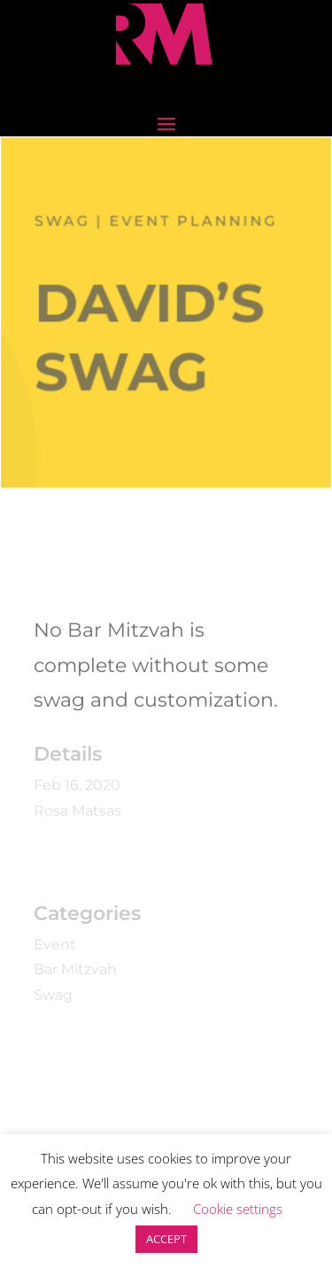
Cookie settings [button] (237, 1209)
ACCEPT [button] (166, 1239)
